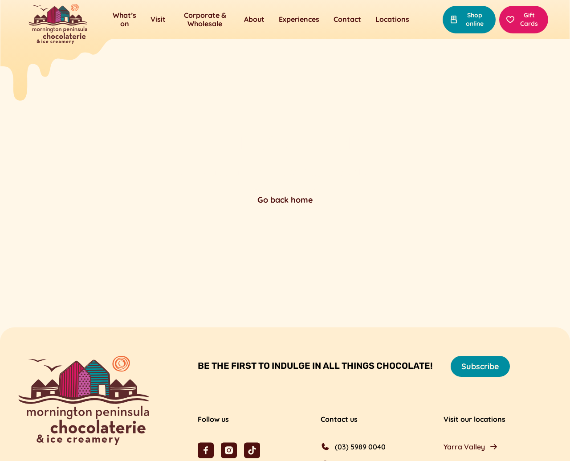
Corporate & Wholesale (205, 19)
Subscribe (480, 366)
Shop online (466, 19)
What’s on (124, 19)
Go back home (285, 200)
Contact (347, 19)
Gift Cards (522, 19)
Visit (158, 19)
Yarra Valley (464, 446)
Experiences (299, 19)
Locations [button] (392, 19)
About (254, 19)
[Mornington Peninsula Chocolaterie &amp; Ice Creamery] (57, 25)
